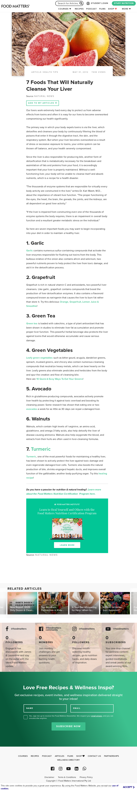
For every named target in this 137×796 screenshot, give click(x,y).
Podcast (91, 9)
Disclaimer (49, 777)
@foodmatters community (53, 629)
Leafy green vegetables (39, 357)
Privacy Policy (86, 777)
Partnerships (111, 756)
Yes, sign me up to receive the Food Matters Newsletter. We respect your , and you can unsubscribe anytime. (71, 717)
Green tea (31, 323)
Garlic (29, 250)
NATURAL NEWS (44, 96)
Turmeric (41, 449)
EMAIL (77, 708)
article (36, 72)
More (125, 9)
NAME (29, 708)
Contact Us (94, 756)
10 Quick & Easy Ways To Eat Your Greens (59, 379)
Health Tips (50, 72)
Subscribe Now (68, 726)
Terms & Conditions (67, 777)
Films (102, 9)
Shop (112, 9)
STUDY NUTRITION (124, 3)
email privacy (96, 716)
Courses (63, 9)
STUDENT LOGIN (97, 3)
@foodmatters (19, 629)
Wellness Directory (68, 760)
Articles (59, 756)
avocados (31, 409)
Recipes (79, 9)
